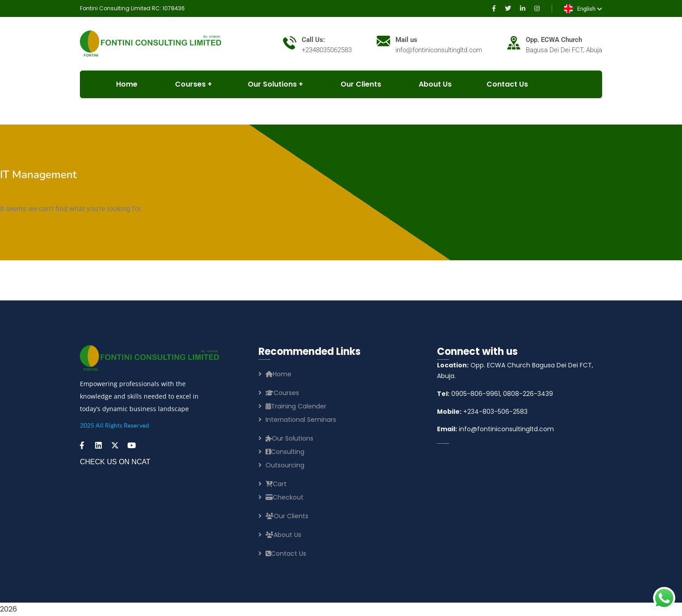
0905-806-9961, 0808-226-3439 (495, 393)
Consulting (285, 451)
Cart (276, 483)
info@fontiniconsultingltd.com (495, 429)
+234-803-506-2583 (482, 411)
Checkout (285, 497)
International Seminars (301, 419)
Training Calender (296, 406)
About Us (429, 84)
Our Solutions (267, 84)
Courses (282, 392)
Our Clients (354, 84)
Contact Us (502, 84)
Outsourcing (285, 465)
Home (278, 374)
